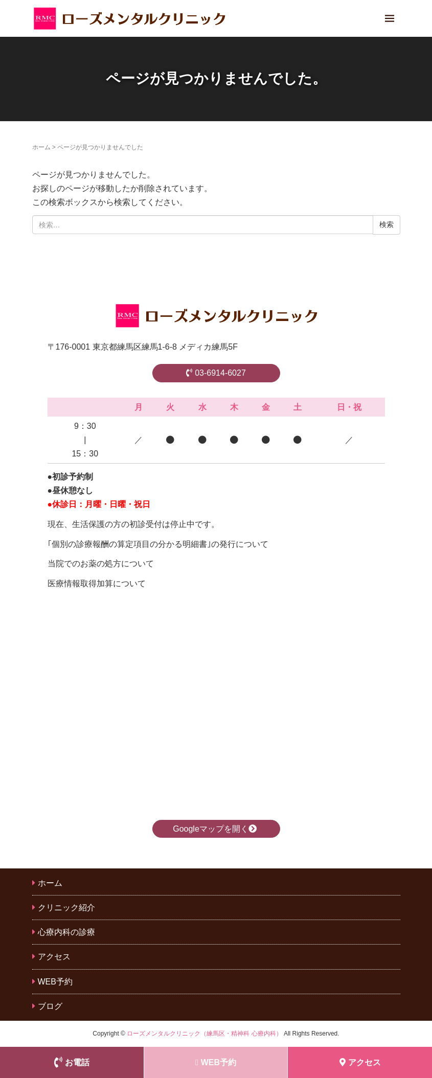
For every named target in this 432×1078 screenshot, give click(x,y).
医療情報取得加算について (97, 583)
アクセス (54, 956)
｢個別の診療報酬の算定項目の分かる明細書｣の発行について (158, 544)
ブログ (50, 1006)
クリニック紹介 (66, 907)
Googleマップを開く (216, 828)
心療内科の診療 (66, 932)
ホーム (41, 147)
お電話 (71, 1062)
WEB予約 (55, 981)
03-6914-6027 (216, 373)
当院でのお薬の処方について (101, 563)
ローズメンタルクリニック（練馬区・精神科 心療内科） (204, 1033)
